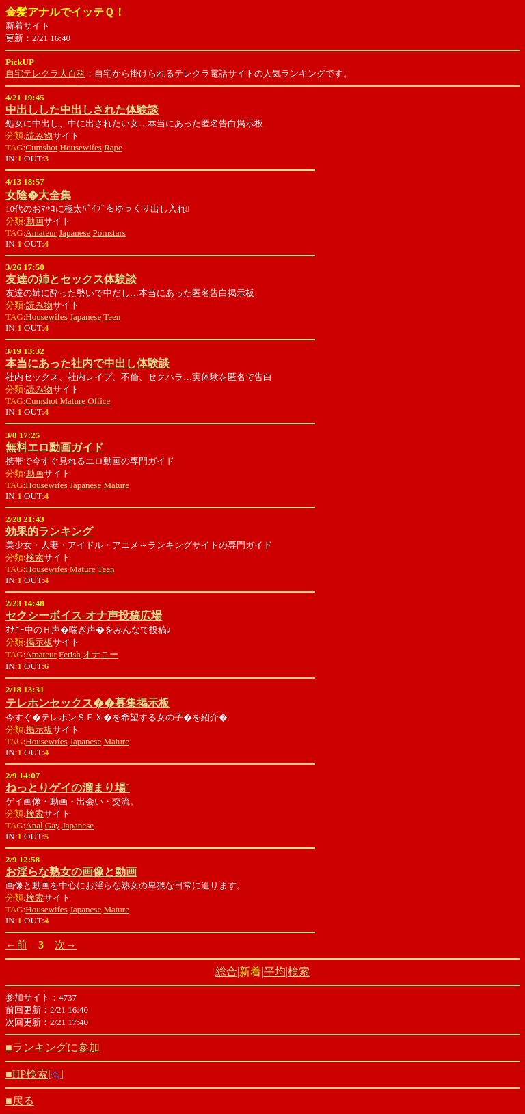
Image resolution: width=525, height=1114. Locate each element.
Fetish (70, 654)
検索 (35, 557)
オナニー (100, 654)
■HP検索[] (34, 1074)
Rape (113, 147)
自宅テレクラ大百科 (45, 73)
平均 (275, 971)
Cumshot (41, 147)
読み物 (39, 136)
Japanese (74, 233)
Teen (111, 317)
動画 (35, 221)
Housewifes (81, 147)
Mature (73, 401)
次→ (66, 945)
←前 (16, 945)
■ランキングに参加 (52, 1047)
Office (99, 401)
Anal (33, 825)
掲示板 (39, 642)
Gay (52, 825)
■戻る (19, 1100)
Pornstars (109, 233)
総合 (226, 971)
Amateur (40, 233)
